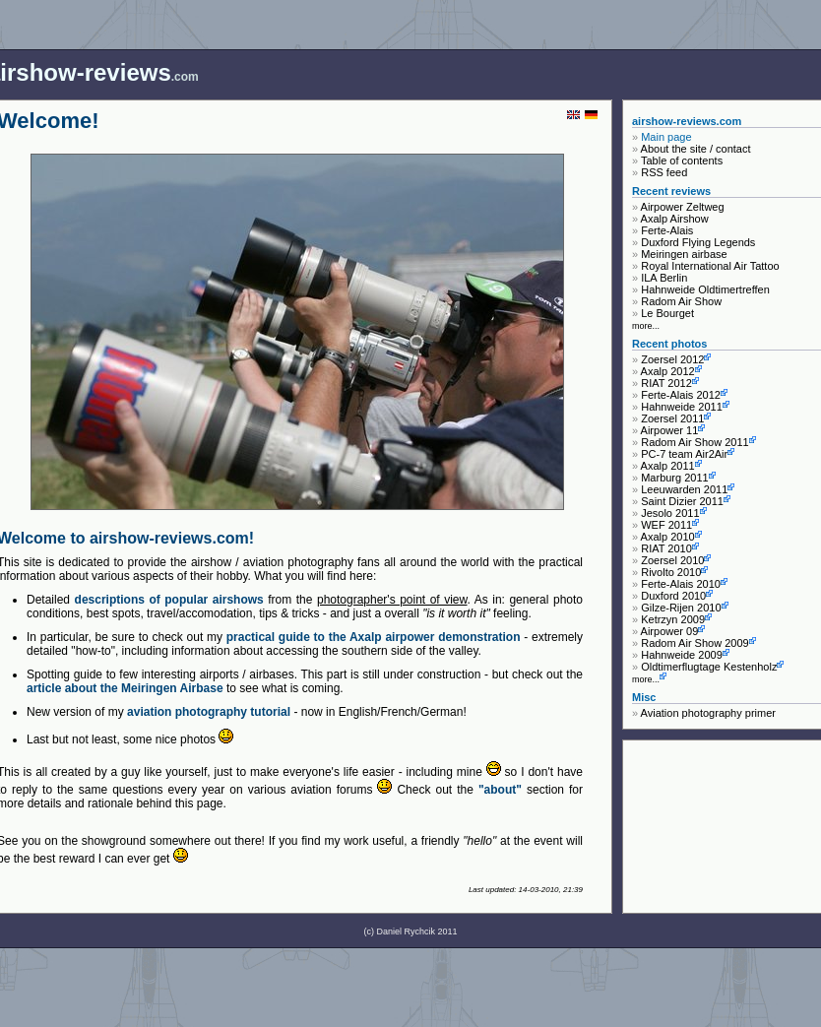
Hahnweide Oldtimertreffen (705, 289)
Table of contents (682, 160)
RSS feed (664, 172)
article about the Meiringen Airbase (125, 688)
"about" (500, 790)
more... (646, 326)
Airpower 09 (670, 631)
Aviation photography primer (708, 713)
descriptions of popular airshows (169, 600)
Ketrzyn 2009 (673, 619)
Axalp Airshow (675, 219)
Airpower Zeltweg (683, 207)
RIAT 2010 (666, 548)
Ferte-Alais (667, 230)
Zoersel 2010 (672, 560)
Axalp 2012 (668, 371)
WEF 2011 (666, 525)
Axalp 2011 (668, 466)
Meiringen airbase (683, 254)
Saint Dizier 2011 (682, 501)
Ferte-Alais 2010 (681, 584)
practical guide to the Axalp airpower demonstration (373, 637)
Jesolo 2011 (670, 513)
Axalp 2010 (668, 537)
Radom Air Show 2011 (694, 442)
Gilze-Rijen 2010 (681, 607)
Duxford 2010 (673, 596)
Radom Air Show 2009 (694, 643)
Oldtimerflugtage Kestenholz (709, 667)
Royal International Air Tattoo (710, 266)
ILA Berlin (664, 278)
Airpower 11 (670, 430)
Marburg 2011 (675, 477)
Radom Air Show (681, 301)
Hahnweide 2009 (682, 655)
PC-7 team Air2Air (684, 454)
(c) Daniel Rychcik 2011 (410, 931)
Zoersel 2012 (672, 359)
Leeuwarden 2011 (684, 489)
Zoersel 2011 (672, 418)
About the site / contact (696, 149)
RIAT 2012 (666, 383)
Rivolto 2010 (671, 572)
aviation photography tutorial (208, 712)
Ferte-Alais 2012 (681, 395)
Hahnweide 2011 (682, 407)
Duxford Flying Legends (698, 242)
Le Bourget (667, 313)
